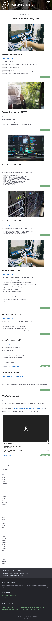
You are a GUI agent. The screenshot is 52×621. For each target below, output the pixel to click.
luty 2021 (3, 521)
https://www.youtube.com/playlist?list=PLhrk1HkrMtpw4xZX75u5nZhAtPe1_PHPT (29, 408)
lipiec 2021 (4, 513)
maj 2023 (3, 500)
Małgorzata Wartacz (8, 129)
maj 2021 (3, 517)
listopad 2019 (4, 542)
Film (13, 400)
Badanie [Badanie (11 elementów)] (5, 607)
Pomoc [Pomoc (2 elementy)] (14, 609)
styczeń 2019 (4, 561)
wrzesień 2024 (5, 481)
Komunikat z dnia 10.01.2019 (12, 314)
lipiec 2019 (4, 550)
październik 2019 (5, 544)
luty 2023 (3, 506)
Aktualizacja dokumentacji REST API (14, 112)
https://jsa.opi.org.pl (29, 379)
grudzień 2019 (4, 540)
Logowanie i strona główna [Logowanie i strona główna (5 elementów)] (40, 607)
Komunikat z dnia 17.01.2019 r (12, 221)
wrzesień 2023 (5, 494)
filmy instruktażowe (17, 400)
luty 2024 (3, 487)
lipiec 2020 (4, 527)
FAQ (27, 573)
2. (12, 444)
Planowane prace (23, 572)
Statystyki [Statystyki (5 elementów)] (30, 609)
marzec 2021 (4, 519)
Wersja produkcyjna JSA (10, 372)
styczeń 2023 (4, 508)
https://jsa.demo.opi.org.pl (33, 383)
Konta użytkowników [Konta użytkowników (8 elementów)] (26, 607)
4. (8, 447)
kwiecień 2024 (4, 485)
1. (9, 443)
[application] (26, 428)
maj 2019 (3, 554)
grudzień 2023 (4, 488)
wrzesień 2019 (5, 546)
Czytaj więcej (46, 77)
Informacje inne (6, 400)
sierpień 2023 (4, 496)
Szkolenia (22, 575)
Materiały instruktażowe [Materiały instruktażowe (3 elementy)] (7, 609)
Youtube (24, 400)
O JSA (13, 570)
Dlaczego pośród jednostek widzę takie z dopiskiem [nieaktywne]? (13, 598)
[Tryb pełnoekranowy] (48, 441)
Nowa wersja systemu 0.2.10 (12, 54)
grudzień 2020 (4, 523)
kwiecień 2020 (4, 532)
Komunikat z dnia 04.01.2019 (12, 340)
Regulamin (16, 573)
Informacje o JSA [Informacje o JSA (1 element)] (10, 607)
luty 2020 (3, 536)
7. (6, 451)
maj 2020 (3, 531)
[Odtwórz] (4, 441)
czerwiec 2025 (4, 477)
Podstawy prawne (6, 572)
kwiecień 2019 (4, 555)
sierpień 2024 (4, 483)
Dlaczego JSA (18, 570)
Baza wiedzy (5, 575)
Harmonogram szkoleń (7, 573)
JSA (18, 376)
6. (13, 450)
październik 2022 (5, 510)
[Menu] (48, 2)
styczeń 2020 (4, 538)
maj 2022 (3, 511)
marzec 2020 (4, 534)
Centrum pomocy (22, 14)
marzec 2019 (4, 557)
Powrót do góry (26, 618)
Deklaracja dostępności (14, 575)
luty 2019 (3, 559)
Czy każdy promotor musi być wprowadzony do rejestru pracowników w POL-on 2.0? (16, 597)
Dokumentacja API (6, 116)
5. (9, 448)
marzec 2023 (4, 504)
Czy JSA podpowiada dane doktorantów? (9, 595)
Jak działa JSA (15, 572)
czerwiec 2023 (4, 498)
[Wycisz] (46, 441)
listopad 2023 (4, 490)
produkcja (21, 376)
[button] (26, 428)
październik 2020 (5, 525)
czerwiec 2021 (4, 515)
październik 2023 (5, 492)
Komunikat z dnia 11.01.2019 (12, 270)
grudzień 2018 (4, 563)
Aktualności (30, 14)
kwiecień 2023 (4, 502)
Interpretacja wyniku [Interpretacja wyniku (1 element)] (16, 607)
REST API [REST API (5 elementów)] (24, 609)
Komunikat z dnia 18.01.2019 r (12, 165)
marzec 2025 (4, 479)
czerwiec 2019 (4, 552)
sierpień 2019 (4, 548)
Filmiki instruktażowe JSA (11, 396)
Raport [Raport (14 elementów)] (18, 609)
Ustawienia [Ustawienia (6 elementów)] (36, 609)
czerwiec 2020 (4, 529)
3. (12, 446)
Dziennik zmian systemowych (8, 58)
